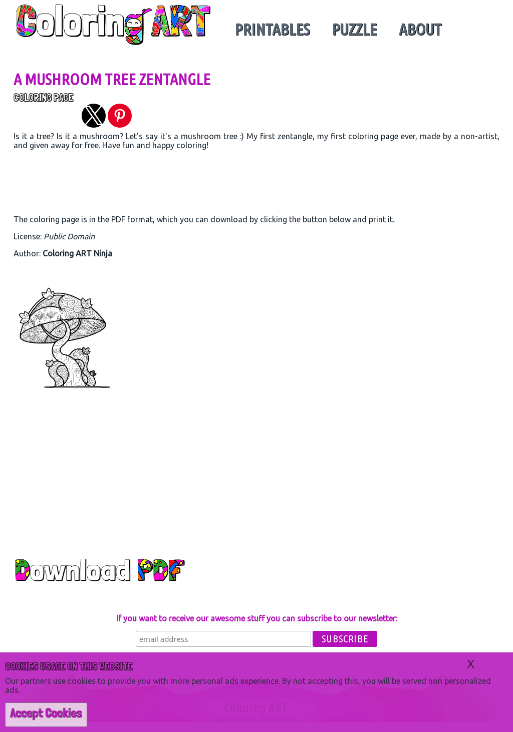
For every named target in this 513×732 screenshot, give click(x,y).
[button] (94, 116)
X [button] (470, 664)
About (420, 29)
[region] (256, 185)
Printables (272, 29)
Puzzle (354, 29)
